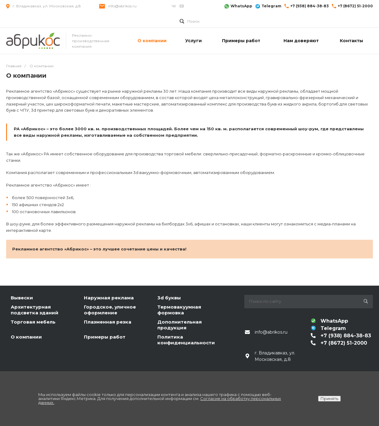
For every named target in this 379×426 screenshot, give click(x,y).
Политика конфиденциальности (186, 340)
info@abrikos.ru (122, 6)
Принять (329, 398)
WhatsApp (241, 6)
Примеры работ (105, 337)
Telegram (271, 6)
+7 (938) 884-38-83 (309, 6)
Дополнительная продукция (179, 325)
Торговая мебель (33, 322)
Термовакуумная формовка (179, 310)
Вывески (22, 298)
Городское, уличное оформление (110, 310)
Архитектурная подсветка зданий (34, 310)
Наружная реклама (109, 298)
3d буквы (169, 298)
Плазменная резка (107, 322)
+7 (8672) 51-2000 (355, 6)
